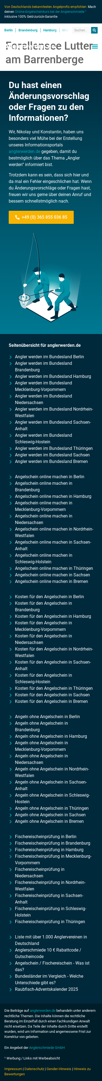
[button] (95, 46)
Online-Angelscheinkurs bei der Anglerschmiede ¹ (50, 12)
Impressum (13, 1069)
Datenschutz (34, 1069)
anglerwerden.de (24, 151)
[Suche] (94, 30)
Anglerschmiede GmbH (47, 1048)
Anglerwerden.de (29, 46)
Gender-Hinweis (59, 1069)
